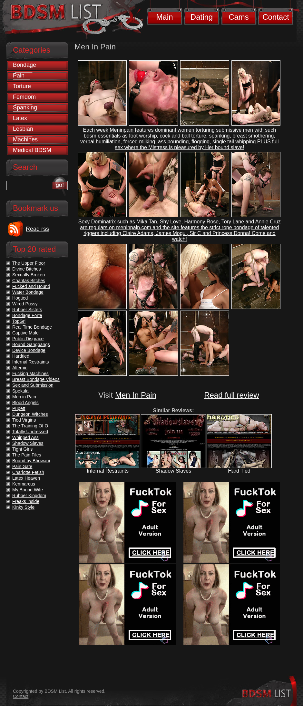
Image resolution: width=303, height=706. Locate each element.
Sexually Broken (28, 274)
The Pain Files (26, 454)
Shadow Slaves (173, 471)
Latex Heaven (26, 478)
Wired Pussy (25, 303)
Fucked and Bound (31, 286)
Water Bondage (28, 292)
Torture (22, 86)
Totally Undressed (30, 431)
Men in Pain (24, 396)
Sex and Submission (33, 385)
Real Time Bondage (32, 327)
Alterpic (19, 367)
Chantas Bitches (28, 280)
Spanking (25, 107)
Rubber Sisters (27, 309)
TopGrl (18, 321)
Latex (20, 118)
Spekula (20, 391)
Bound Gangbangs (31, 344)
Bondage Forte (27, 315)
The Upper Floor (28, 263)
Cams (239, 17)
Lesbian (23, 129)
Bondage (24, 65)
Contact (275, 17)
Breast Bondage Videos (36, 379)
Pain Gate (22, 466)
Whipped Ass (25, 437)
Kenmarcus (23, 483)
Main (164, 17)
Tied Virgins (24, 420)
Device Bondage (28, 350)
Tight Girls (22, 449)
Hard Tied (239, 471)
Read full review (231, 395)
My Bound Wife (27, 489)
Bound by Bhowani (31, 460)
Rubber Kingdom (29, 495)
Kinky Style (23, 507)
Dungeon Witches (30, 414)
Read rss (37, 229)
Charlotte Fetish (28, 472)
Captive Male (25, 332)
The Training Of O (30, 425)
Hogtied (20, 298)
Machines (25, 139)
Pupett (18, 408)
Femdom (24, 97)
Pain (18, 75)
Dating (202, 17)
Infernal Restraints (108, 471)
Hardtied (20, 356)
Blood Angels (25, 402)
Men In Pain (135, 395)
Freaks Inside (25, 501)
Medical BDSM (32, 150)
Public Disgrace (28, 338)
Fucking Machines (30, 373)
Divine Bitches (26, 268)
